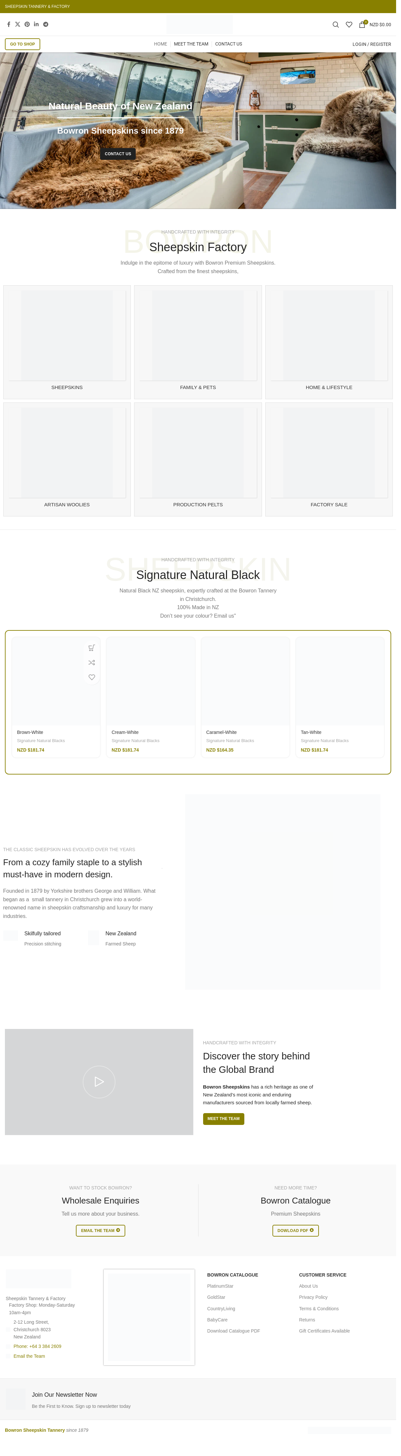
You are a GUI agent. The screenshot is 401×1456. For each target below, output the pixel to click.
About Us (308, 1298)
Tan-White (311, 744)
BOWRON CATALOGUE (232, 1287)
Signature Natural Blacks (41, 752)
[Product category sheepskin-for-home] (329, 354)
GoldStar (216, 1309)
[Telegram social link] (45, 31)
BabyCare (217, 1332)
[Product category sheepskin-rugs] (67, 354)
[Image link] (38, 1290)
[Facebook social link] (9, 31)
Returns (307, 1332)
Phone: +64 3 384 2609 (37, 1358)
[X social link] (17, 31)
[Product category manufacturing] (198, 471)
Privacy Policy (313, 1309)
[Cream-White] (151, 693)
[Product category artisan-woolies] (67, 471)
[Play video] (99, 1094)
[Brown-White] (56, 693)
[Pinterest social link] (27, 31)
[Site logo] (200, 30)
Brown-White (30, 744)
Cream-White (125, 744)
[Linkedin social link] (36, 31)
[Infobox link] (100, 1411)
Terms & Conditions (319, 1320)
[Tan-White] (340, 693)
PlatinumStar (220, 1298)
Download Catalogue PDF (233, 1343)
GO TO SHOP (22, 56)
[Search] (335, 30)
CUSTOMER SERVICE (322, 1287)
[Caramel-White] (245, 693)
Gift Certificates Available (324, 1343)
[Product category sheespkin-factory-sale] (329, 471)
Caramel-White (221, 744)
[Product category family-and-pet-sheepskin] (198, 354)
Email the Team (29, 1368)
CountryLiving (221, 1320)
